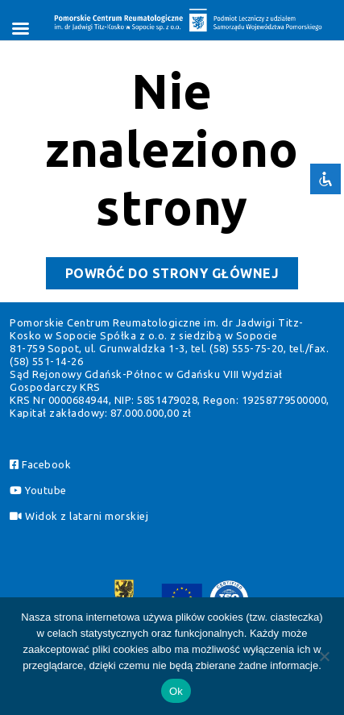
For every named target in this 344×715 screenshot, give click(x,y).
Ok (176, 691)
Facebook (40, 464)
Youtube (38, 490)
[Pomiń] (324, 656)
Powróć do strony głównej (181, 276)
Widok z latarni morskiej (79, 516)
